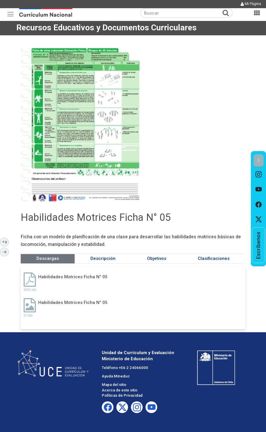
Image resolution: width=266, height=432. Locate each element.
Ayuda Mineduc (116, 376)
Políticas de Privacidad (122, 395)
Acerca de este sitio (119, 390)
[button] (258, 160)
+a (5, 241)
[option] (258, 174)
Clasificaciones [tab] (214, 258)
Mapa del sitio (114, 384)
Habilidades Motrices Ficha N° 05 (73, 276)
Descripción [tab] (103, 258)
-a (5, 251)
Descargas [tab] (47, 258)
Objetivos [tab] (156, 258)
